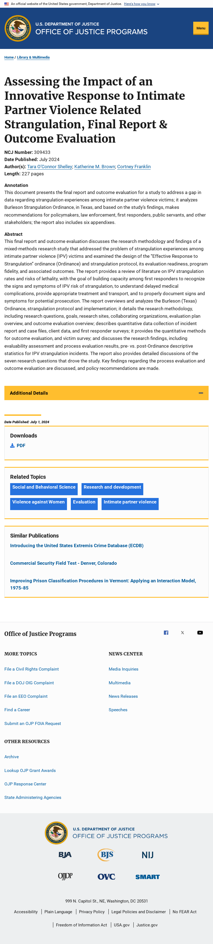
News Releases (123, 696)
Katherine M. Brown (94, 166)
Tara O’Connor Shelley (49, 166)
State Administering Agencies (32, 797)
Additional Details (29, 393)
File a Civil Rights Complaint (31, 669)
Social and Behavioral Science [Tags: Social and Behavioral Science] (43, 487)
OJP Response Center (25, 784)
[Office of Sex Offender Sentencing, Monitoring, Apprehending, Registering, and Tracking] (148, 880)
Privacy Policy (92, 911)
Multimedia (120, 682)
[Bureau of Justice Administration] (65, 859)
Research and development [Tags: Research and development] (112, 487)
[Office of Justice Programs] (17, 28)
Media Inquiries (123, 669)
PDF (21, 445)
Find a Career (17, 709)
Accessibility (26, 911)
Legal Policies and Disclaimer (138, 911)
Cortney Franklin (134, 166)
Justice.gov (147, 925)
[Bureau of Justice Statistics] (106, 862)
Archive (11, 756)
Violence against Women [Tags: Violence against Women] (38, 502)
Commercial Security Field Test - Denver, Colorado (63, 563)
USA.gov (122, 925)
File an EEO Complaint (25, 696)
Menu (201, 28)
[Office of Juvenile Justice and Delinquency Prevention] (65, 881)
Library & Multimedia (33, 57)
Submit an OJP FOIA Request (32, 723)
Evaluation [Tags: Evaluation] (84, 502)
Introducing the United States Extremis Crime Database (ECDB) (77, 545)
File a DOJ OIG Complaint (29, 682)
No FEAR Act (185, 911)
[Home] (91, 28)
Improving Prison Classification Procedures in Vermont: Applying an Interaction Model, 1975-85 (103, 584)
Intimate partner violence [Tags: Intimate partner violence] (130, 502)
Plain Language (58, 911)
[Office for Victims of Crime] (106, 881)
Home (9, 57)
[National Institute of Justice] (147, 859)
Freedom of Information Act (81, 925)
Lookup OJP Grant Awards (30, 770)
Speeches (118, 709)
